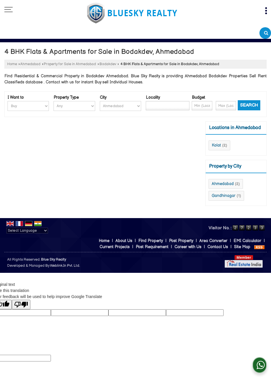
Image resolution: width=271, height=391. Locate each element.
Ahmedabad (30, 64)
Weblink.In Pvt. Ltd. (65, 266)
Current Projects (114, 246)
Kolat (216, 145)
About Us (123, 240)
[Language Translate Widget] (27, 230)
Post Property (181, 240)
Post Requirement (152, 246)
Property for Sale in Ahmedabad (70, 64)
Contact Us (217, 246)
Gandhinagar (223, 195)
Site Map (242, 246)
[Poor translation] (21, 304)
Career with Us (187, 246)
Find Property (150, 240)
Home (12, 64)
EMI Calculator (247, 240)
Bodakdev (107, 64)
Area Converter (213, 240)
